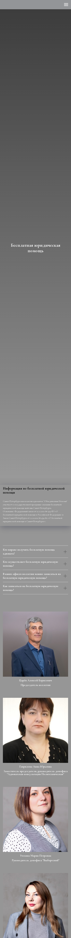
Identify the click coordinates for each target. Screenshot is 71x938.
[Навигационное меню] (66, 4)
